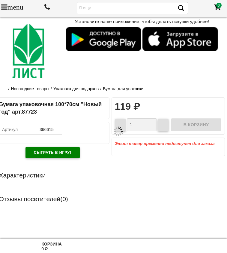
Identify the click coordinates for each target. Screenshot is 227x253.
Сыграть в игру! (52, 152)
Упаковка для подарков (76, 88)
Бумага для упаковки (123, 88)
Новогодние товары (30, 88)
